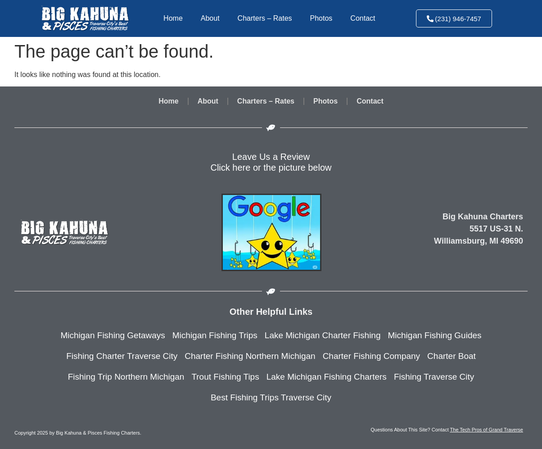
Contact (362, 18)
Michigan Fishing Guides (435, 335)
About (210, 18)
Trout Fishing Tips (225, 376)
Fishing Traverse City (434, 376)
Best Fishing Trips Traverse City (271, 397)
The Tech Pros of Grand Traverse (486, 429)
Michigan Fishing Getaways (112, 335)
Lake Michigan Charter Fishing (323, 335)
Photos (321, 18)
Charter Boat (451, 356)
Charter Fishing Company (371, 356)
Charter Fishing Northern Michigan (250, 356)
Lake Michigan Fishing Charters (326, 376)
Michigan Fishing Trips (214, 335)
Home (173, 18)
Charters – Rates (265, 18)
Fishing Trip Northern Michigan (126, 376)
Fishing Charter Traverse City (121, 356)
